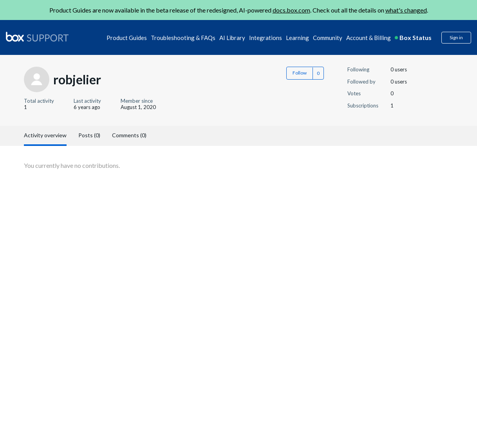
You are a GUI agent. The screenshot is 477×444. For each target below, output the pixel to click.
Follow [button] (300, 73)
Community (327, 37)
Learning (297, 37)
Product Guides (127, 37)
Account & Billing (368, 37)
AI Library (232, 37)
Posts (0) (89, 135)
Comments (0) (129, 135)
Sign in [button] (456, 37)
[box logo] (37, 36)
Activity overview (45, 135)
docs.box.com (291, 10)
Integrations (265, 37)
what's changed (406, 10)
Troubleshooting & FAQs (183, 37)
